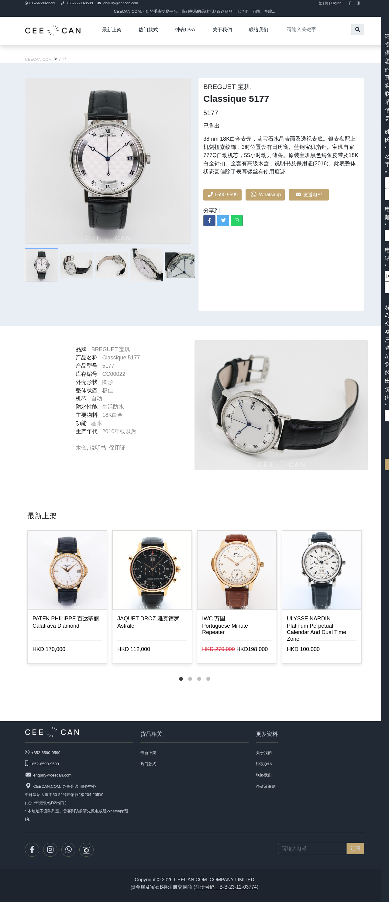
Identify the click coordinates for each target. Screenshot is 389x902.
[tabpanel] (67, 598)
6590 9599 (222, 194)
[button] (209, 220)
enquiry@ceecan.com (118, 3)
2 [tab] (190, 673)
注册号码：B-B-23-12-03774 (226, 887)
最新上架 (112, 29)
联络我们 (258, 29)
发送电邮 (309, 194)
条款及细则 (266, 786)
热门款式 (148, 29)
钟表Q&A (185, 29)
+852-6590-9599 (40, 3)
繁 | (321, 3)
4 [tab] (208, 673)
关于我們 (222, 29)
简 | (327, 3)
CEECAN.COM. (39, 59)
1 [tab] (181, 673)
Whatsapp (265, 194)
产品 (63, 59)
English (339, 3)
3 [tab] (199, 673)
